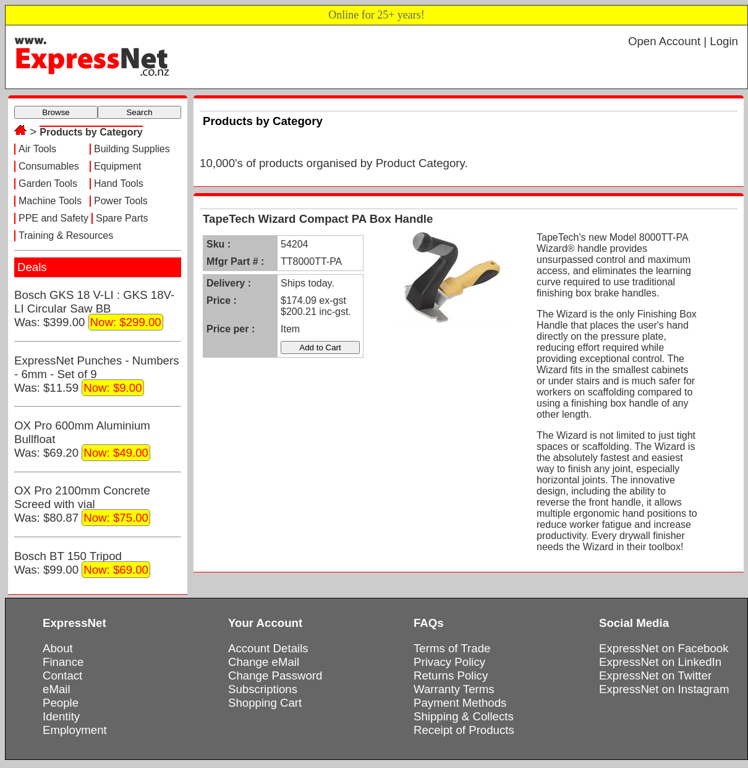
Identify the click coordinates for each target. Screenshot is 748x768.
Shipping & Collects (464, 716)
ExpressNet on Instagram (664, 689)
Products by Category (91, 132)
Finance (63, 661)
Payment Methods (460, 702)
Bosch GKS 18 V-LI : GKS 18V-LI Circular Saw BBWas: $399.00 (94, 309)
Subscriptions (262, 689)
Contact (62, 675)
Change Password (275, 675)
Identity (61, 716)
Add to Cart (320, 347)
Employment (75, 729)
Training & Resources (66, 235)
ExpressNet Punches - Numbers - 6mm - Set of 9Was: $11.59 (96, 375)
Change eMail (263, 661)
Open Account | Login (683, 41)
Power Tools (121, 201)
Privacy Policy (449, 661)
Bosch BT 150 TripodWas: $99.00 (82, 564)
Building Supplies (132, 149)
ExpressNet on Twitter (655, 675)
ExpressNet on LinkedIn (660, 661)
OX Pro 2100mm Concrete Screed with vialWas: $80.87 (82, 505)
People (61, 702)
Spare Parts (122, 218)
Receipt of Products (464, 729)
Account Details (268, 648)
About (58, 648)
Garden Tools (48, 183)
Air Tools (37, 149)
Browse (55, 112)
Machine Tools (50, 201)
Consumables (49, 166)
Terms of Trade (452, 648)
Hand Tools (118, 183)
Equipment (118, 166)
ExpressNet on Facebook (663, 648)
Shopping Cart (265, 702)
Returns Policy (451, 675)
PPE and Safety (53, 218)
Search (139, 112)
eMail (56, 689)
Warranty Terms (454, 689)
